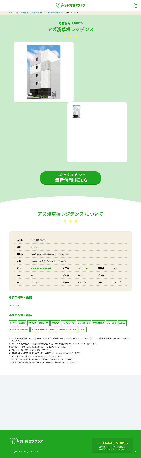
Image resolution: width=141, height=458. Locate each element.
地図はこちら (63, 254)
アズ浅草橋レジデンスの (71, 177)
